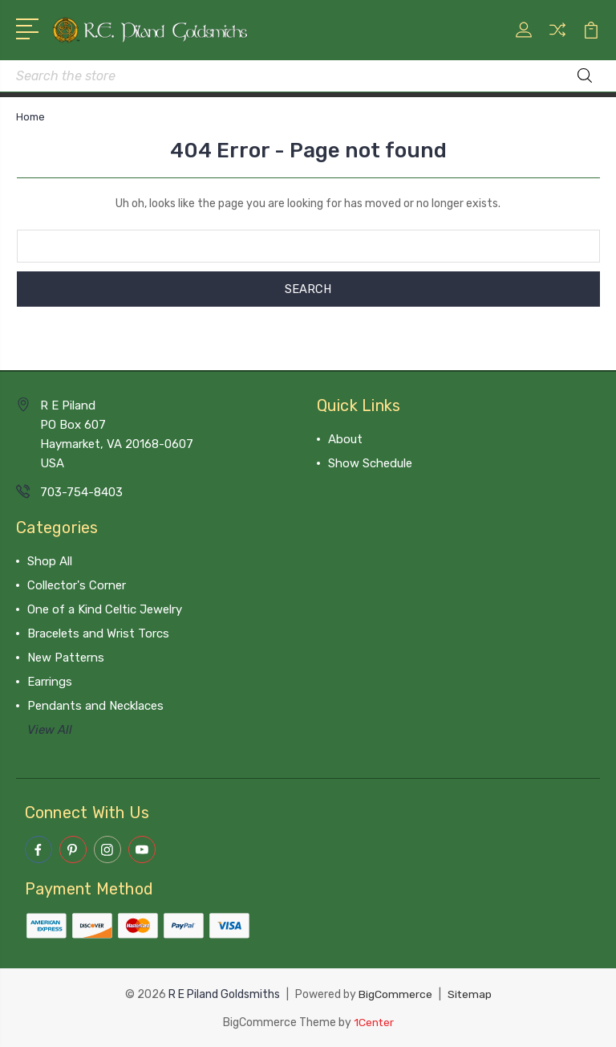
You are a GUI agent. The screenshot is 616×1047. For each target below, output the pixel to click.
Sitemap (469, 993)
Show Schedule (370, 463)
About (345, 439)
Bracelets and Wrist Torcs (98, 633)
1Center (373, 1021)
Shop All (49, 561)
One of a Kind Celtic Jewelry (104, 609)
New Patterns (65, 657)
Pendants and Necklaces (95, 706)
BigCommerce (395, 993)
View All (49, 730)
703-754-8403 (81, 492)
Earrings (49, 681)
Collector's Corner (76, 585)
